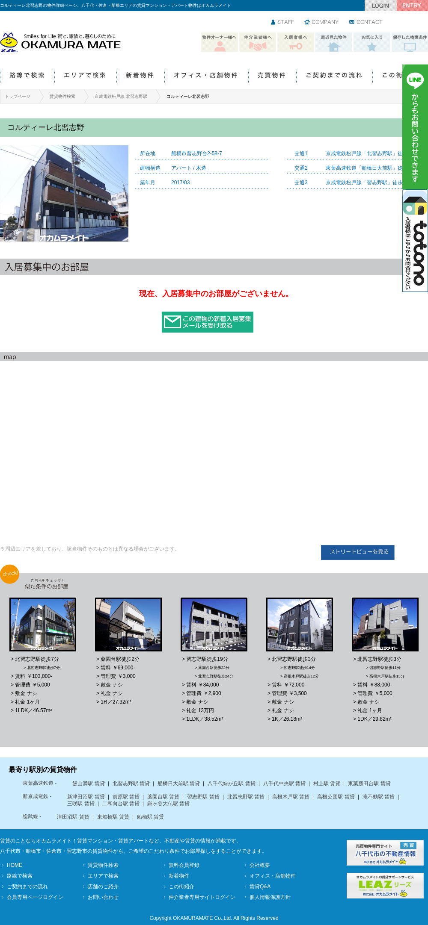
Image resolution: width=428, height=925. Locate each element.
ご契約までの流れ (334, 77)
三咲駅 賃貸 (80, 804)
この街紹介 (400, 77)
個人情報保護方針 (270, 897)
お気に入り (372, 42)
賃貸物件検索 (62, 96)
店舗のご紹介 (103, 887)
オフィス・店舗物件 (206, 77)
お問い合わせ (366, 22)
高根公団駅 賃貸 (335, 797)
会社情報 (321, 22)
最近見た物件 (333, 42)
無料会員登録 (184, 865)
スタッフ (283, 22)
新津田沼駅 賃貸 (85, 797)
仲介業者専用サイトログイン (202, 897)
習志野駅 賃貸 (203, 797)
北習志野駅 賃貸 (131, 784)
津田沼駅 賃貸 (73, 817)
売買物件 (272, 77)
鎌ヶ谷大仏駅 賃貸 (168, 804)
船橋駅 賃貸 (150, 817)
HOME (14, 865)
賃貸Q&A (260, 887)
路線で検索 (27, 77)
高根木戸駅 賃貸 (290, 797)
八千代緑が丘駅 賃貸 (231, 784)
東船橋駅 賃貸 (113, 817)
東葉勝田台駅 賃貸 (369, 784)
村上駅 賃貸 (326, 784)
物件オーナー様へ (219, 42)
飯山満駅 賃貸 (88, 784)
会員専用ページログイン (35, 897)
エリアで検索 (85, 77)
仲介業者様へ (257, 42)
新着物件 (140, 77)
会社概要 (260, 865)
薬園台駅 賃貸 (163, 797)
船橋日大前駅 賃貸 (179, 784)
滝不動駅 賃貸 (379, 797)
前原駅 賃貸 (126, 797)
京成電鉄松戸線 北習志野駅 (121, 96)
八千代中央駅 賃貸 (284, 784)
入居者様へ (295, 42)
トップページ (17, 96)
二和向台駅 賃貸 (121, 804)
